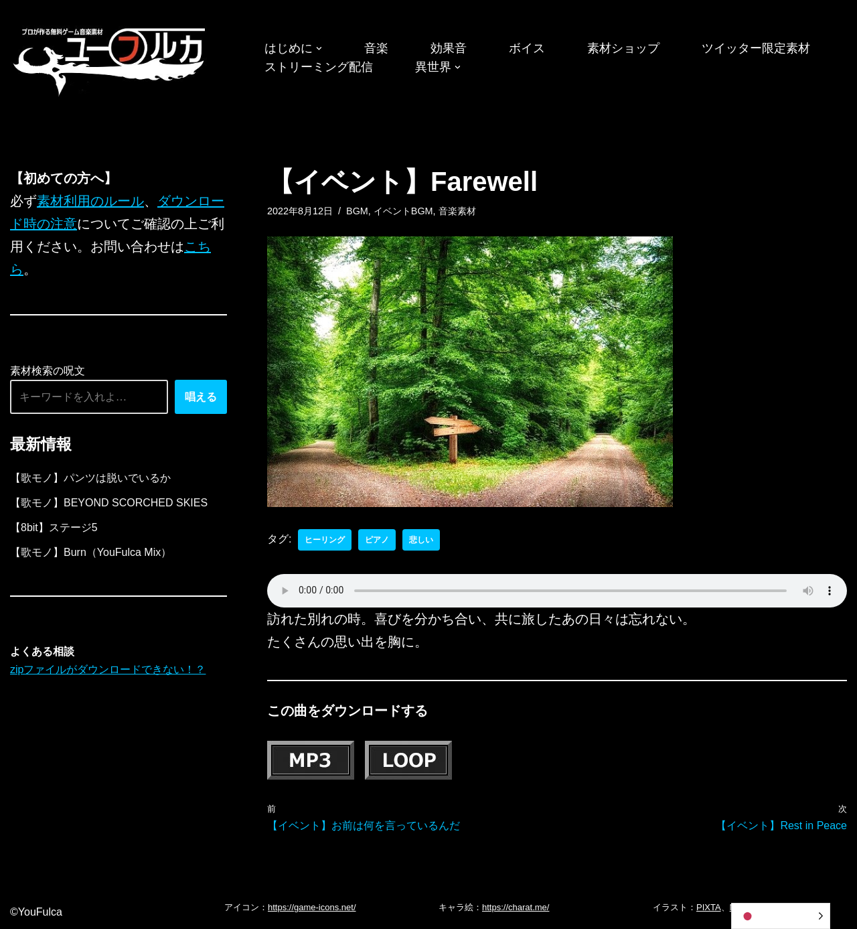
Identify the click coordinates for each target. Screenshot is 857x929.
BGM (357, 211)
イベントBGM (403, 211)
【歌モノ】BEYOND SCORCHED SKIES (109, 502)
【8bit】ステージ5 (54, 527)
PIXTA (708, 907)
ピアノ (377, 540)
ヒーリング (325, 540)
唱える (201, 397)
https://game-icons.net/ (312, 907)
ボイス (527, 48)
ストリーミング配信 (318, 67)
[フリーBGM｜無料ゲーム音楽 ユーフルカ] (110, 59)
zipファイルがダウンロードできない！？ (108, 669)
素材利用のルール (90, 201)
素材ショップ (623, 48)
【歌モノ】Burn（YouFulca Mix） (90, 552)
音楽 (376, 48)
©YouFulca (36, 912)
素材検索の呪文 (47, 370)
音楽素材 (457, 211)
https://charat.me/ (515, 907)
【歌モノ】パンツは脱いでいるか (90, 478)
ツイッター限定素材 (756, 48)
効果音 (449, 48)
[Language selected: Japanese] (780, 916)
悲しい (421, 540)
